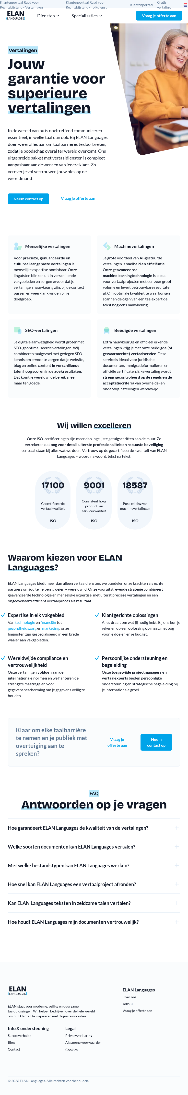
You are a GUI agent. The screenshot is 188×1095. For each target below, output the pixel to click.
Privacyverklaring (78, 1035)
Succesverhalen (19, 1035)
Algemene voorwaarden (83, 1042)
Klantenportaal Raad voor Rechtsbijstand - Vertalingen (21, 4)
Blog (11, 1042)
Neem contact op (156, 742)
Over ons (129, 997)
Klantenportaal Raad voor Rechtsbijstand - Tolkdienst (86, 4)
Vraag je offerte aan (159, 15)
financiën (48, 622)
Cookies (71, 1050)
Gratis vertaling (164, 4)
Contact (14, 1049)
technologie (25, 622)
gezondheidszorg (22, 628)
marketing (50, 628)
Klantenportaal (141, 5)
